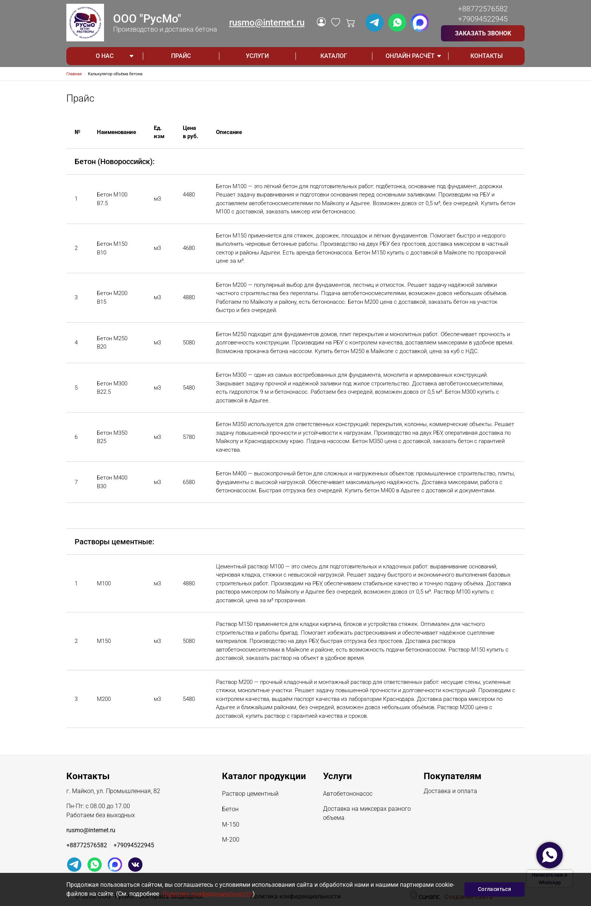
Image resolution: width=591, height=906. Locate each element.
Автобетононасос (347, 794)
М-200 (230, 840)
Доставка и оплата (450, 791)
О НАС (104, 55)
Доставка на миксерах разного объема (367, 813)
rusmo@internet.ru (267, 22)
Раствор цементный (250, 794)
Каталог (333, 55)
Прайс (181, 55)
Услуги (257, 55)
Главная (74, 74)
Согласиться (494, 889)
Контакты (486, 55)
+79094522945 (483, 18)
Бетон (230, 810)
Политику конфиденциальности (207, 893)
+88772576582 (483, 8)
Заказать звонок (483, 33)
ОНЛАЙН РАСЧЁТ (410, 55)
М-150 (230, 825)
